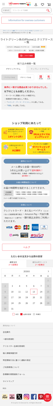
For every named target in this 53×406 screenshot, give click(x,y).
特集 (9, 105)
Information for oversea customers (26, 20)
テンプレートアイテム (40, 68)
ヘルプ (26, 247)
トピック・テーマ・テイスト (19, 102)
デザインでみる (25, 77)
